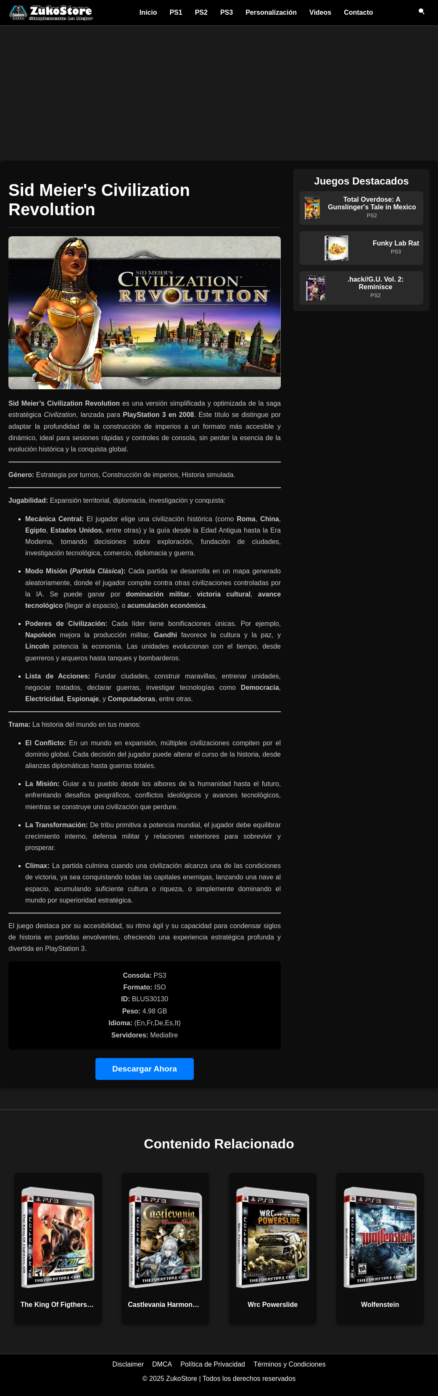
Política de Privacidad (212, 1364)
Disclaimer (128, 1364)
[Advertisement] (219, 89)
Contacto (358, 12)
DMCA (162, 1364)
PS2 (201, 12)
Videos (320, 12)
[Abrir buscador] (422, 12)
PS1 (175, 12)
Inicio (148, 12)
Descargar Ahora (144, 1068)
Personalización (271, 12)
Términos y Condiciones (289, 1364)
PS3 (226, 12)
